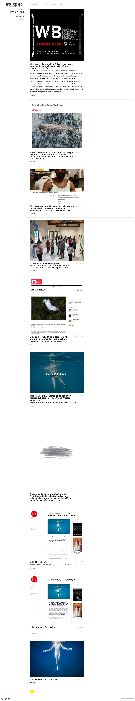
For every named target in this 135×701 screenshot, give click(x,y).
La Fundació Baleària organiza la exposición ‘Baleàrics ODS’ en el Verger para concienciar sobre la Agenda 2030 (50, 265)
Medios (61, 5)
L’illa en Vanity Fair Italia (42, 627)
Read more (33, 95)
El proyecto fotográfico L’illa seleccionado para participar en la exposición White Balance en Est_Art (51, 66)
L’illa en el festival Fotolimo (43, 679)
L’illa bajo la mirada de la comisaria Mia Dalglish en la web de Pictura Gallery (49, 338)
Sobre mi (53, 5)
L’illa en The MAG (39, 561)
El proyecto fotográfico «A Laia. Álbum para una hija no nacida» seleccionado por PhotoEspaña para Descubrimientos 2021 (52, 208)
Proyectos (33, 5)
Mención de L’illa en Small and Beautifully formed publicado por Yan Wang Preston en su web (51, 397)
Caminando (44, 5)
